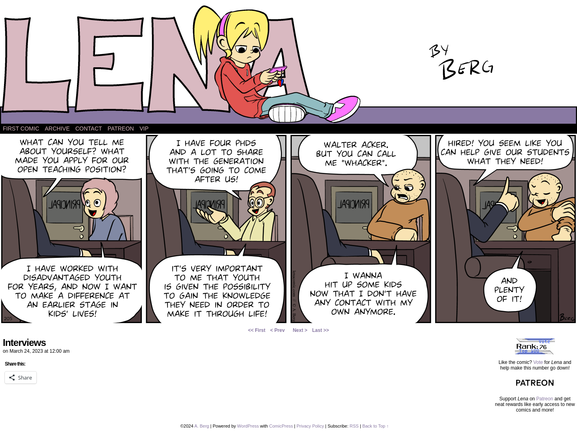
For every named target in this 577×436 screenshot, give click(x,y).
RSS (354, 426)
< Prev (277, 330)
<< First (256, 330)
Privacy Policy (310, 426)
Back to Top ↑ (375, 426)
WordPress (248, 426)
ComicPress (281, 426)
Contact (88, 128)
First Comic (21, 128)
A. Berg (201, 426)
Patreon (121, 128)
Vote (538, 362)
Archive (57, 128)
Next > (300, 330)
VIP (144, 128)
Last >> (320, 330)
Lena (288, 64)
